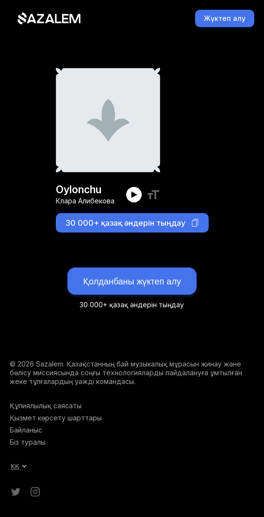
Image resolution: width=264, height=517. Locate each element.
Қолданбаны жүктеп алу (132, 281)
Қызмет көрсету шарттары (56, 418)
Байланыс (26, 430)
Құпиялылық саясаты (46, 405)
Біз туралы (28, 442)
